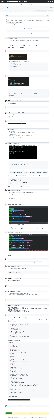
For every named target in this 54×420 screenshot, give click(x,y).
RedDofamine (10, 100)
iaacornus (9, 75)
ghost (9, 129)
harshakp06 (10, 278)
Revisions (8, 11)
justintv (4, 7)
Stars (14, 11)
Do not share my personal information (42, 417)
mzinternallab (10, 291)
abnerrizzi (9, 190)
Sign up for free (8, 413)
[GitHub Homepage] (7, 417)
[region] (27, 22)
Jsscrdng (9, 143)
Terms (15, 417)
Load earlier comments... (28, 28)
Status (22, 417)
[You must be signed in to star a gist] (45, 7)
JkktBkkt (9, 305)
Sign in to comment (34, 413)
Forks (19, 11)
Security (20, 417)
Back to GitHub (24, 1)
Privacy (17, 417)
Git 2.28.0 (21, 287)
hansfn (9, 266)
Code (3, 11)
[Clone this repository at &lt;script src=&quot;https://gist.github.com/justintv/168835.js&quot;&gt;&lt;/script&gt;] (41, 11)
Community (25, 417)
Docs (28, 417)
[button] (46, 11)
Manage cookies (34, 417)
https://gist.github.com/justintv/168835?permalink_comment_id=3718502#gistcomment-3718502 (22, 407)
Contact (31, 417)
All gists (20, 1)
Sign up (51, 1)
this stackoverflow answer (14, 319)
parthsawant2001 (11, 204)
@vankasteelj (15, 145)
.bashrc (8, 7)
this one (20, 319)
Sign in (48, 1)
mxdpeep (9, 112)
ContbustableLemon (11, 232)
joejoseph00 (10, 405)
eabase (9, 299)
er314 (9, 38)
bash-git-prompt (16, 186)
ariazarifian (10, 121)
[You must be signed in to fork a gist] (50, 7)
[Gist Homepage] (3, 1)
